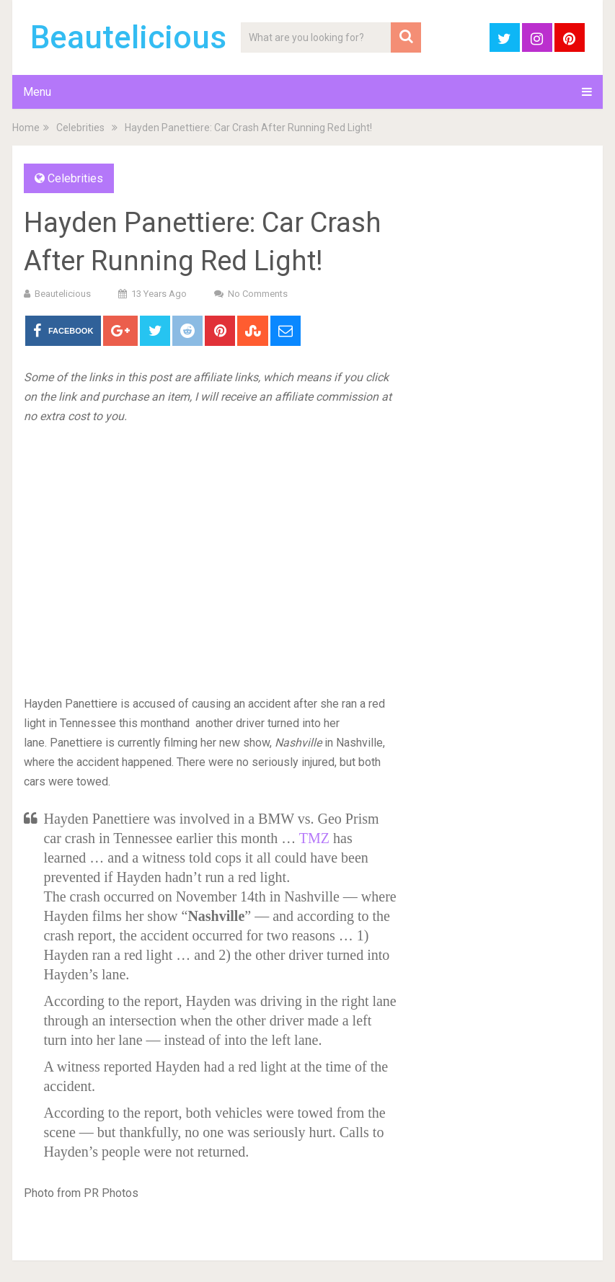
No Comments (258, 293)
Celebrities (80, 127)
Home (26, 127)
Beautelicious (128, 37)
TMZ (316, 838)
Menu (37, 92)
